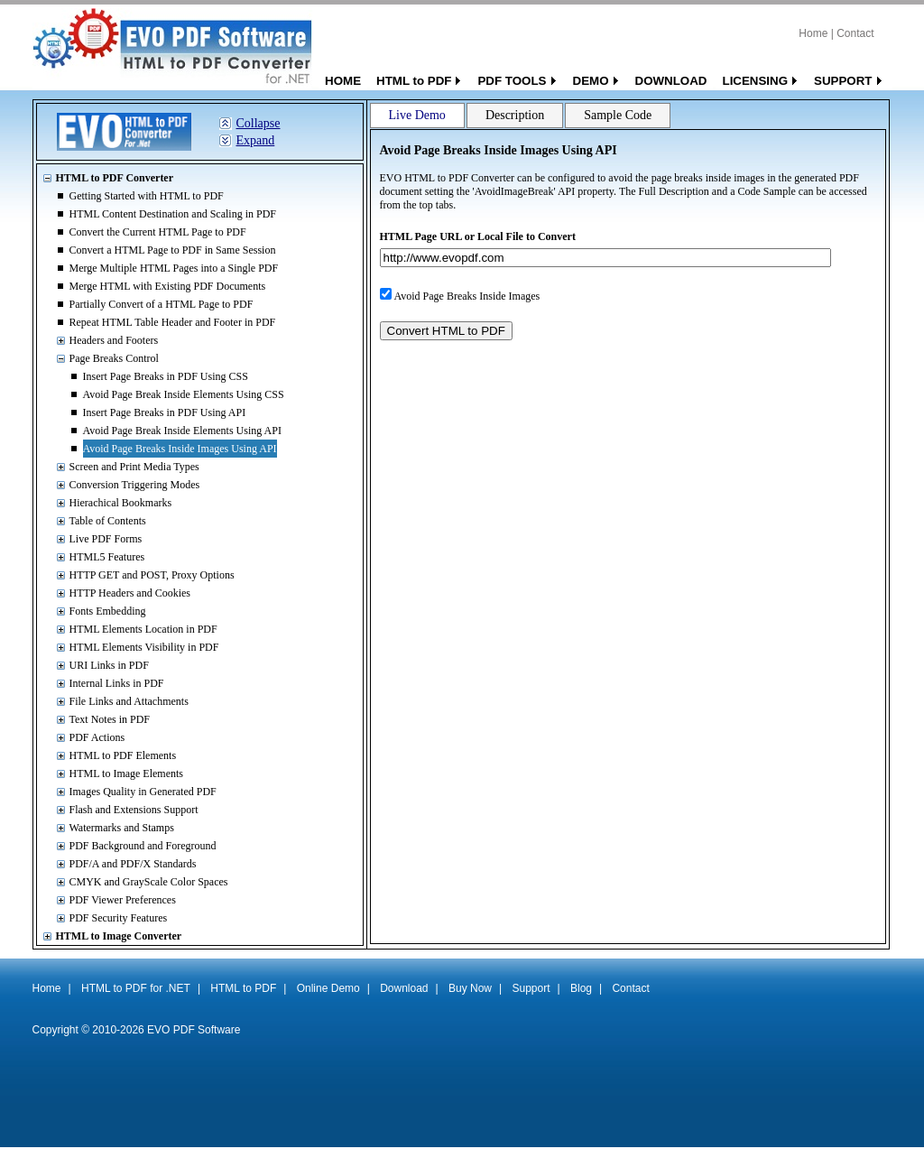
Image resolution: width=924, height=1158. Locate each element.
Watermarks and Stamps (121, 827)
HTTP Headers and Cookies (130, 593)
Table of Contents (107, 520)
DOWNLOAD (671, 81)
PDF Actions (97, 737)
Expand (255, 140)
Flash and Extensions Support (134, 809)
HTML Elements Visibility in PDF (144, 647)
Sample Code (617, 115)
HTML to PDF (413, 81)
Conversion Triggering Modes (134, 484)
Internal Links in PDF (116, 683)
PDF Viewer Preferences (122, 900)
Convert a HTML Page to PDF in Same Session (172, 250)
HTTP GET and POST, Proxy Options (152, 575)
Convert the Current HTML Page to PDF (157, 232)
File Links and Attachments (129, 701)
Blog (581, 988)
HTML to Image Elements (126, 773)
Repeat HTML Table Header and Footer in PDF (172, 322)
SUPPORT (843, 81)
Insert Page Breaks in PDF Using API (164, 412)
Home (813, 33)
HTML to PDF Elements (123, 755)
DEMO (591, 81)
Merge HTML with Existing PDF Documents (167, 286)
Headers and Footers (114, 340)
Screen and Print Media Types (134, 466)
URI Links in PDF (109, 665)
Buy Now (470, 988)
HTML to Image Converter (119, 936)
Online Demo (328, 988)
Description (514, 115)
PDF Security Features (118, 918)
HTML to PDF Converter (115, 177)
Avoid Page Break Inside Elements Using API (182, 430)
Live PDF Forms (106, 539)
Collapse (258, 123)
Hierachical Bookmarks (120, 502)
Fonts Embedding (107, 611)
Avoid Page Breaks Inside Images (467, 296)
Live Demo (417, 115)
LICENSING (755, 81)
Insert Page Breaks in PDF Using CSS (165, 376)
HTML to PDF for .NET (135, 988)
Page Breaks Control (114, 358)
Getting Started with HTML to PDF (146, 196)
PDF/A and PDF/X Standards (133, 863)
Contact (854, 33)
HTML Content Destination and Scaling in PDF (173, 214)
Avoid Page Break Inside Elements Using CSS (183, 394)
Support (531, 988)
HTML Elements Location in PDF (143, 629)
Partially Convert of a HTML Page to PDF (161, 304)
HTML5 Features (107, 557)
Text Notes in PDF (110, 719)
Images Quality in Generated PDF (143, 791)
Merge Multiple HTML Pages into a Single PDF (174, 268)
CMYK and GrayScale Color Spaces (148, 881)
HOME (343, 81)
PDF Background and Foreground (143, 845)
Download (404, 988)
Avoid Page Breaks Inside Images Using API (180, 448)
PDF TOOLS (511, 81)
